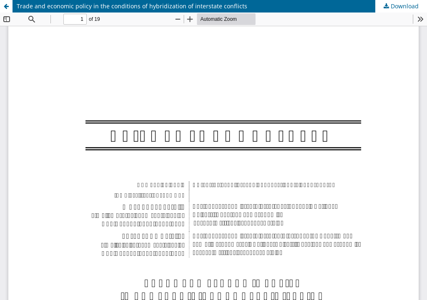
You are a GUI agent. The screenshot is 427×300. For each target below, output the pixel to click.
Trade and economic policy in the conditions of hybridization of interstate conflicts (132, 6)
